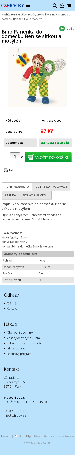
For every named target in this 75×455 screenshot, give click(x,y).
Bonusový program (19, 354)
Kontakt (12, 308)
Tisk (11, 170)
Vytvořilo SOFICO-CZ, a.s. (37, 442)
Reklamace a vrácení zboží (24, 343)
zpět (70, 28)
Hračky (22, 14)
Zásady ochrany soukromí (23, 338)
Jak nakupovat (16, 348)
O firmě (12, 303)
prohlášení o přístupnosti (42, 436)
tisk (19, 436)
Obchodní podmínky (20, 332)
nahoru (6, 436)
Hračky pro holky (38, 14)
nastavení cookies (65, 436)
